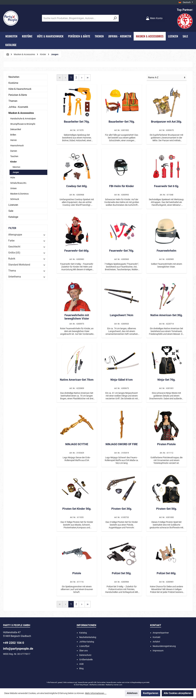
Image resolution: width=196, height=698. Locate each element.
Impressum (158, 650)
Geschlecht (26, 246)
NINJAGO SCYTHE (76, 444)
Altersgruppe (26, 234)
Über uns (83, 650)
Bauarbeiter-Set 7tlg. (122, 121)
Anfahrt (156, 641)
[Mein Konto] (154, 18)
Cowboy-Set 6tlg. (76, 186)
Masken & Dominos (19, 193)
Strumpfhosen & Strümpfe (22, 124)
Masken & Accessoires (21, 112)
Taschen (14, 156)
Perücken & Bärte (17, 94)
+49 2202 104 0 (13, 643)
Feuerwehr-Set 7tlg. (121, 250)
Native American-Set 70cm (77, 379)
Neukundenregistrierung (164, 646)
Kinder (13, 161)
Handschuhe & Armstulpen (23, 118)
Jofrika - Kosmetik (18, 106)
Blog (81, 668)
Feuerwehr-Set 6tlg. (76, 250)
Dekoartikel (15, 129)
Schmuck (14, 199)
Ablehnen (132, 693)
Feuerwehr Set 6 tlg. (166, 186)
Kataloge (13, 216)
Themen (12, 100)
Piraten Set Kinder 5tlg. (76, 508)
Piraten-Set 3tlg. (121, 508)
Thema (26, 270)
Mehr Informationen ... (95, 693)
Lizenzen (13, 204)
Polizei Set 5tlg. (121, 573)
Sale (10, 210)
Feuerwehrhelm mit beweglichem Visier (77, 317)
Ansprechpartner (161, 632)
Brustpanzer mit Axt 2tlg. (166, 121)
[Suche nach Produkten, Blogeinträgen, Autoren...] (77, 18)
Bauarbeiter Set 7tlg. (77, 121)
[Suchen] (115, 18)
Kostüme (13, 82)
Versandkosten (83, 682)
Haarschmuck (17, 145)
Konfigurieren (150, 693)
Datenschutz (85, 655)
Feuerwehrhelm (166, 250)
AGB (81, 664)
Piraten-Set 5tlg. (166, 508)
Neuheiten (13, 76)
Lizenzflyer (84, 646)
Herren (13, 140)
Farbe (26, 240)
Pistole (76, 573)
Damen (13, 151)
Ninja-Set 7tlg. (166, 379)
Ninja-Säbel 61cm (121, 379)
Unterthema (26, 276)
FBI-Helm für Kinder (121, 186)
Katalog (83, 632)
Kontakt (156, 637)
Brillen (13, 135)
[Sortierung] (167, 77)
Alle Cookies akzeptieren (177, 693)
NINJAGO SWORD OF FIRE (122, 444)
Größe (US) (26, 252)
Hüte (12, 177)
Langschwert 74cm (121, 315)
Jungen (16, 172)
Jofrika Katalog (86, 641)
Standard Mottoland (26, 264)
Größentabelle (86, 659)
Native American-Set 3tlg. (166, 315)
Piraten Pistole (166, 444)
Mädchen (16, 167)
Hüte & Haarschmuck (19, 88)
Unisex (13, 188)
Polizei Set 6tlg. (166, 573)
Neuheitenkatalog (87, 637)
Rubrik (26, 258)
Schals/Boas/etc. (18, 183)
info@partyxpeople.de (18, 648)
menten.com (118, 685)
